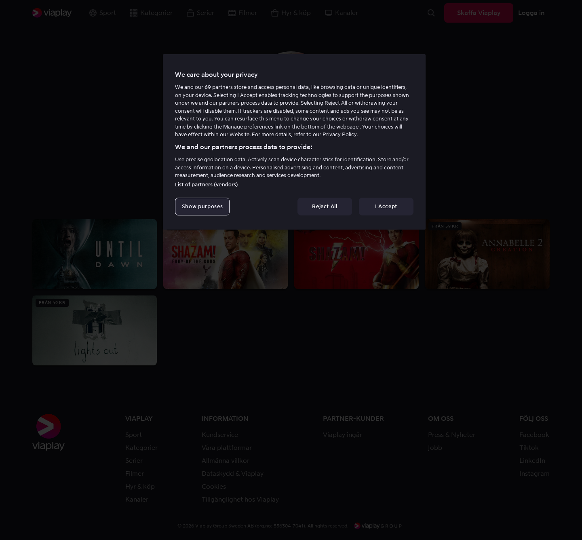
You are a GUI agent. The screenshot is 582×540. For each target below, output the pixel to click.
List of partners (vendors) (206, 184)
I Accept (386, 206)
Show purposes (202, 206)
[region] (294, 142)
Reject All (324, 206)
